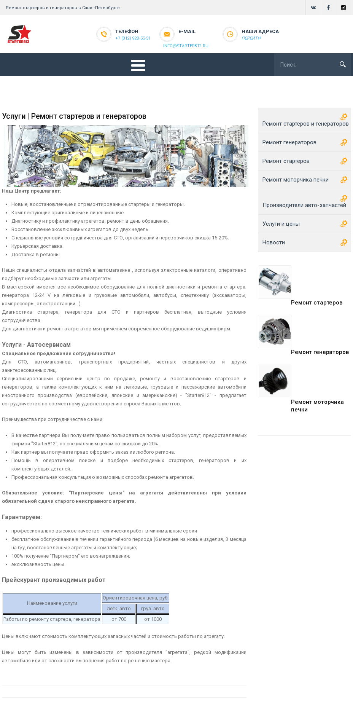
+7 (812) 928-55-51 (133, 38)
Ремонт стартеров (316, 302)
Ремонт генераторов (319, 352)
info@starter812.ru (185, 45)
